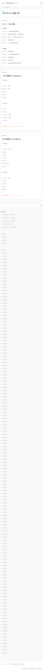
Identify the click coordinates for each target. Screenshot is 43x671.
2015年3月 (5, 618)
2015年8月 (5, 602)
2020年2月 (5, 462)
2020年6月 (5, 449)
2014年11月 (5, 627)
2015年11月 (5, 593)
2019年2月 (5, 496)
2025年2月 (5, 290)
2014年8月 (5, 637)
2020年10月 (5, 440)
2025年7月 (5, 274)
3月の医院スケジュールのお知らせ (9, 217)
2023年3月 (5, 356)
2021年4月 (5, 424)
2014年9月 (5, 634)
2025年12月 (5, 259)
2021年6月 (5, 418)
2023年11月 (5, 334)
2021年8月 (5, 412)
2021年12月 (5, 399)
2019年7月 (5, 481)
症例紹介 (4, 240)
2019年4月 (5, 490)
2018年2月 (5, 524)
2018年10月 (5, 502)
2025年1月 (5, 293)
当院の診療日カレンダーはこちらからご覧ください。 (13, 126)
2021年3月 (5, 427)
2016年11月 (5, 559)
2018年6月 (5, 515)
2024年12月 (5, 296)
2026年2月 (5, 256)
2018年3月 (5, 521)
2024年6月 (5, 315)
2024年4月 (5, 321)
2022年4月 (5, 387)
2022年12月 (5, 365)
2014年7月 (5, 640)
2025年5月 (5, 281)
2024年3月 (5, 324)
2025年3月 (5, 287)
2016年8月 (5, 565)
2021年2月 (5, 431)
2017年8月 (5, 537)
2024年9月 (5, 306)
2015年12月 (5, 590)
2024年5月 (5, 318)
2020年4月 (5, 456)
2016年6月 (5, 571)
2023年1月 (5, 362)
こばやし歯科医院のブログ (9, 3)
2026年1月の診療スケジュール (8, 224)
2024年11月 (5, 299)
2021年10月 (5, 406)
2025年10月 (5, 265)
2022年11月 (5, 368)
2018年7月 (5, 512)
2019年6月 (5, 484)
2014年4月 (5, 649)
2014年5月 (5, 646)
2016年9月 (5, 562)
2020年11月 (5, 437)
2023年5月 (5, 349)
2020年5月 (5, 452)
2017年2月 (5, 552)
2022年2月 (5, 393)
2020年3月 (5, 459)
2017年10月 (5, 534)
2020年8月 (5, 443)
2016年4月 (5, 577)
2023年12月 (5, 331)
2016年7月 (5, 568)
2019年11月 (5, 471)
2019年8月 (5, 477)
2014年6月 (5, 643)
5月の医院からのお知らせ (11, 139)
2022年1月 (5, 396)
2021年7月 (5, 415)
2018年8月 (5, 509)
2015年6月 (5, 609)
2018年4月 (5, 518)
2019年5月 (5, 487)
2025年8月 (5, 271)
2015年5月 (5, 612)
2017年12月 (5, 527)
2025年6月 (5, 278)
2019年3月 (5, 493)
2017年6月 (5, 543)
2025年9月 (5, 268)
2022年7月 (5, 381)
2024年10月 (5, 303)
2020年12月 (5, 434)
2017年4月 (5, 549)
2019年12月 (5, 468)
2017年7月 (5, 540)
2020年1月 (5, 465)
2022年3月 (5, 390)
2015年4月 (5, 615)
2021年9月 (5, 409)
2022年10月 (5, 371)
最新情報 (13, 664)
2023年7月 (5, 346)
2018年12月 (5, 499)
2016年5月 (5, 574)
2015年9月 (5, 599)
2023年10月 (5, 337)
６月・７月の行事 (8, 24)
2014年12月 (5, 624)
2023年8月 (5, 343)
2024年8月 (5, 309)
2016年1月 (5, 587)
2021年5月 (5, 421)
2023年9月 (5, 340)
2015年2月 (5, 621)
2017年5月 (5, 546)
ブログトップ (9, 664)
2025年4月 (5, 284)
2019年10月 (5, 474)
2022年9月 (5, 374)
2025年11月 (5, 262)
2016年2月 (5, 584)
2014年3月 (5, 652)
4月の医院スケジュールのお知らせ (9, 214)
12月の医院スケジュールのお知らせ (9, 227)
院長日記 (4, 243)
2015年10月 (5, 596)
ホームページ (3, 664)
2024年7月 (5, 312)
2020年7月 (5, 446)
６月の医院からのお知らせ (12, 76)
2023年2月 (5, 359)
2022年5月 (5, 384)
